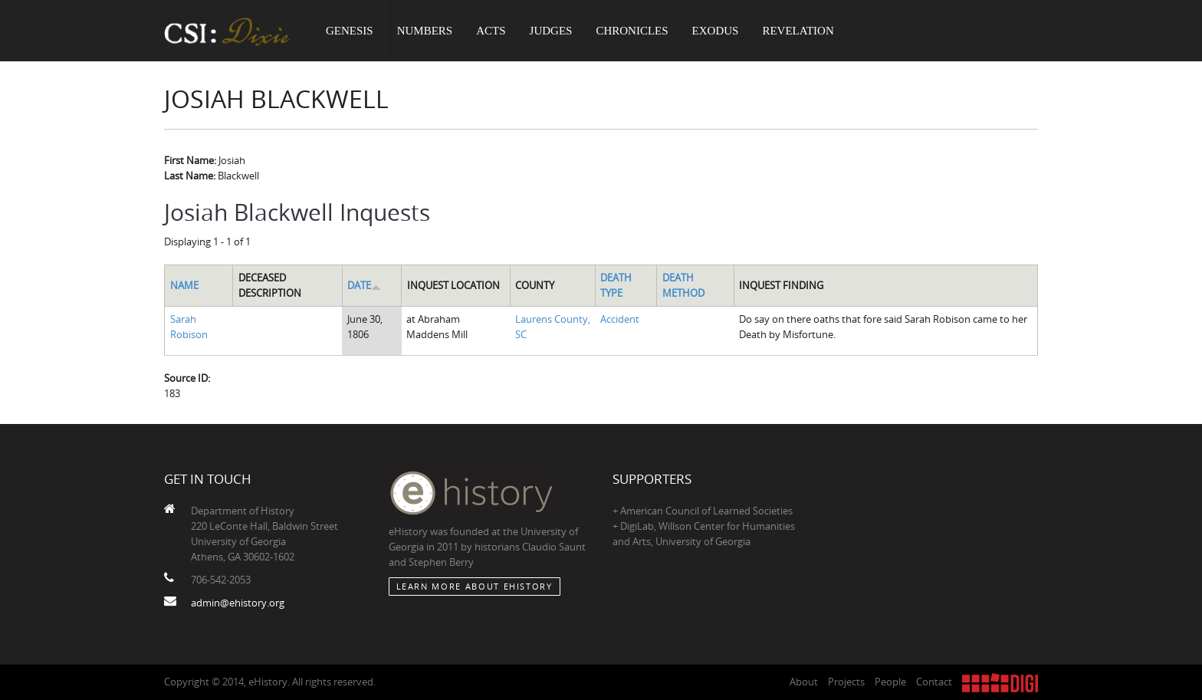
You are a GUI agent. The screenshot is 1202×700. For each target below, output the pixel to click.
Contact (934, 681)
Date (364, 285)
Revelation (797, 31)
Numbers (425, 31)
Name (184, 285)
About (804, 681)
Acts (490, 31)
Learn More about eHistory (474, 586)
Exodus (715, 31)
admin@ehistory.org (237, 603)
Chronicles (632, 31)
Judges (551, 31)
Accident (619, 319)
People (890, 681)
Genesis (349, 31)
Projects (846, 681)
